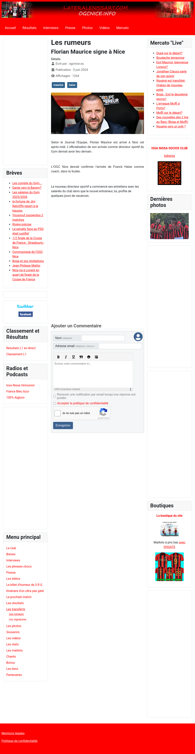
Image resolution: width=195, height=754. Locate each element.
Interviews (50, 28)
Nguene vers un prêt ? (171, 126)
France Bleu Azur (17, 391)
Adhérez (169, 156)
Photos (87, 28)
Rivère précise (21, 224)
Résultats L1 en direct (21, 348)
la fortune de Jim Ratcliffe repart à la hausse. (25, 206)
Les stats (12, 644)
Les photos (13, 626)
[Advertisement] (25, 103)
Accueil (10, 28)
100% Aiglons (15, 397)
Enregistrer (63, 425)
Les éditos (13, 578)
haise (72, 84)
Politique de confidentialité (20, 741)
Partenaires (14, 675)
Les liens (12, 669)
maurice (58, 84)
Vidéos (104, 28)
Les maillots (14, 650)
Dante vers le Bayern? (26, 188)
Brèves (10, 554)
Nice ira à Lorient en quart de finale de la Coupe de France (25, 274)
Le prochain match (18, 597)
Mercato (122, 28)
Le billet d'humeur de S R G (24, 585)
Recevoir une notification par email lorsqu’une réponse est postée (96, 396)
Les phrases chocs (19, 566)
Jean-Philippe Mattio (26, 265)
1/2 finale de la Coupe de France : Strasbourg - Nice (28, 242)
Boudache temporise (170, 58)
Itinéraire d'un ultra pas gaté (25, 591)
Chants (11, 656)
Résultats (29, 28)
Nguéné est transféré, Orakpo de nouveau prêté (170, 85)
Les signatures (17, 619)
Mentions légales (13, 733)
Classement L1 (16, 354)
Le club (11, 548)
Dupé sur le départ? (169, 53)
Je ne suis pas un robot (76, 413)
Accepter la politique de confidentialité (82, 403)
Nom (63, 338)
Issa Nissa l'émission (20, 385)
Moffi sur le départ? (169, 113)
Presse (70, 28)
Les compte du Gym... (27, 183)
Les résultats (15, 603)
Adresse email (77, 346)
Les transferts (15, 609)
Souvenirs (13, 632)
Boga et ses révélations (28, 261)
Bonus (10, 662)
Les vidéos (13, 638)
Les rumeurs (16, 614)
